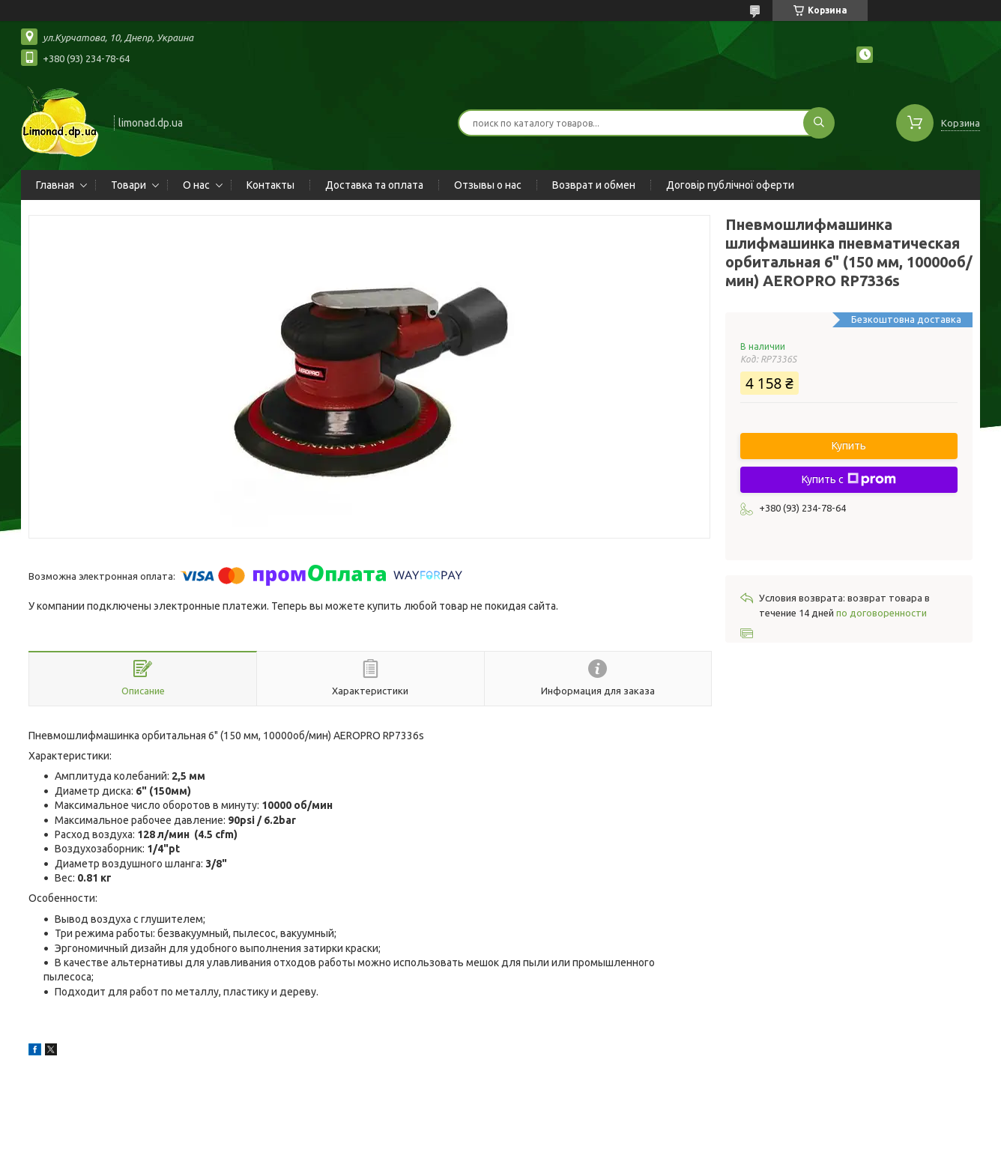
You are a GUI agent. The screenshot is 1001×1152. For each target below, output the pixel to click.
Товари (128, 185)
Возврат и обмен (593, 185)
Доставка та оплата (374, 185)
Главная (55, 185)
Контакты (270, 185)
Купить (849, 446)
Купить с (849, 479)
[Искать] (819, 123)
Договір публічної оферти (730, 185)
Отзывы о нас (487, 185)
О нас (196, 185)
